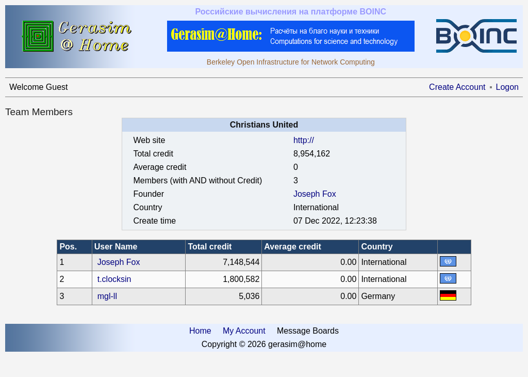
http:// (303, 140)
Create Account (457, 87)
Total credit (210, 246)
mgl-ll (107, 296)
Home (200, 330)
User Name (116, 246)
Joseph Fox (314, 194)
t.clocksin (114, 279)
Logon (507, 87)
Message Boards (308, 330)
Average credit (292, 246)
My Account (244, 330)
